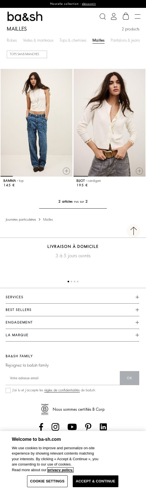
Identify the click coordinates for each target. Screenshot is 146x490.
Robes (12, 40)
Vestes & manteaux (38, 40)
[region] (73, 460)
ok (129, 378)
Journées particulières (21, 219)
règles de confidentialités (62, 390)
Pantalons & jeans (125, 40)
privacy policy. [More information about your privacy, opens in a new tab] (60, 470)
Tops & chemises (72, 40)
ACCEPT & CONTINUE (95, 481)
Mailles (98, 40)
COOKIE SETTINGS (47, 481)
